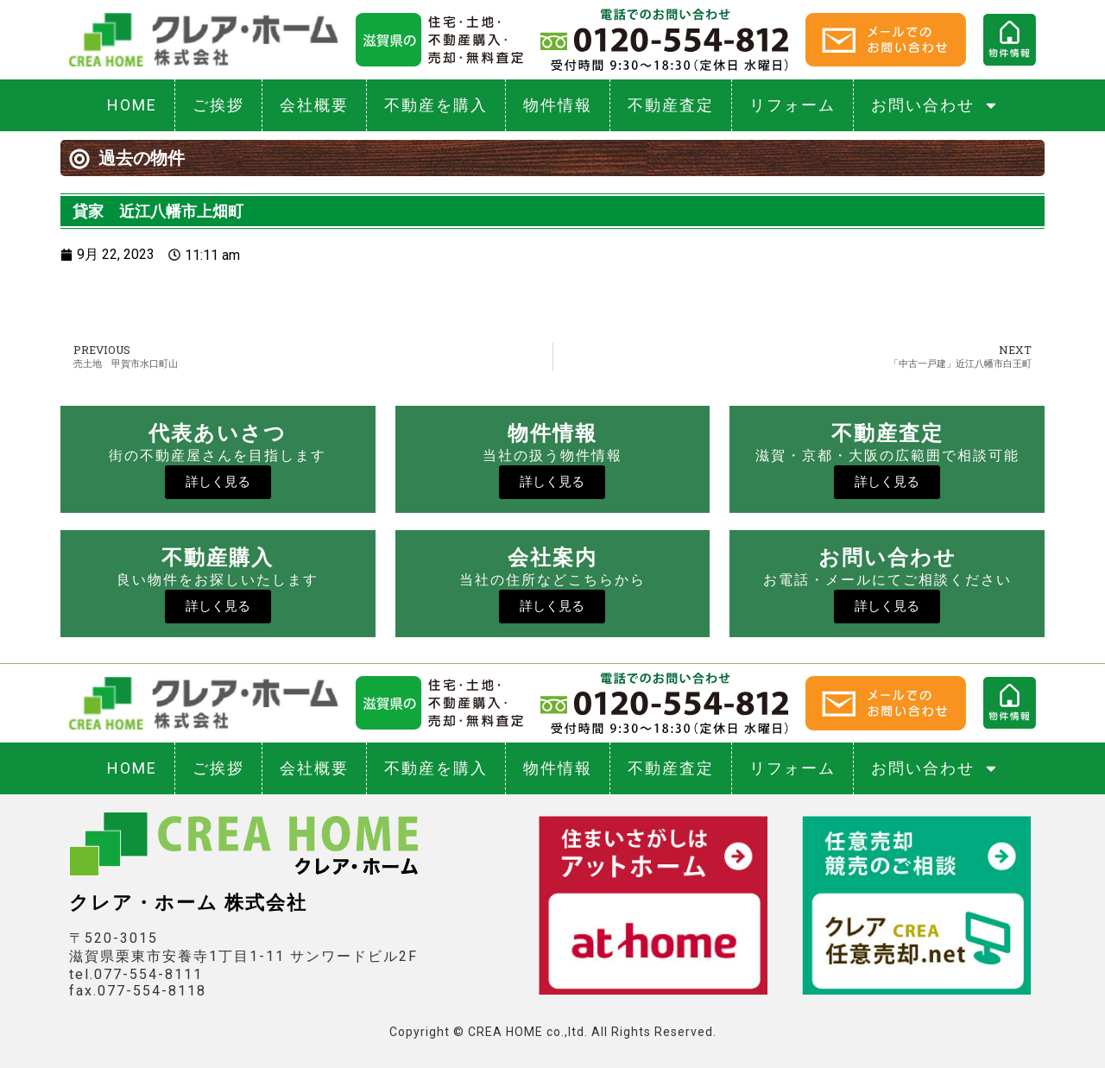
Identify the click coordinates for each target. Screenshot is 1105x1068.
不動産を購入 (436, 105)
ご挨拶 (218, 105)
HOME (132, 105)
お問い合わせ (935, 105)
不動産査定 (671, 105)
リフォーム (792, 105)
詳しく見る (218, 482)
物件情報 (557, 105)
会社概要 (314, 105)
